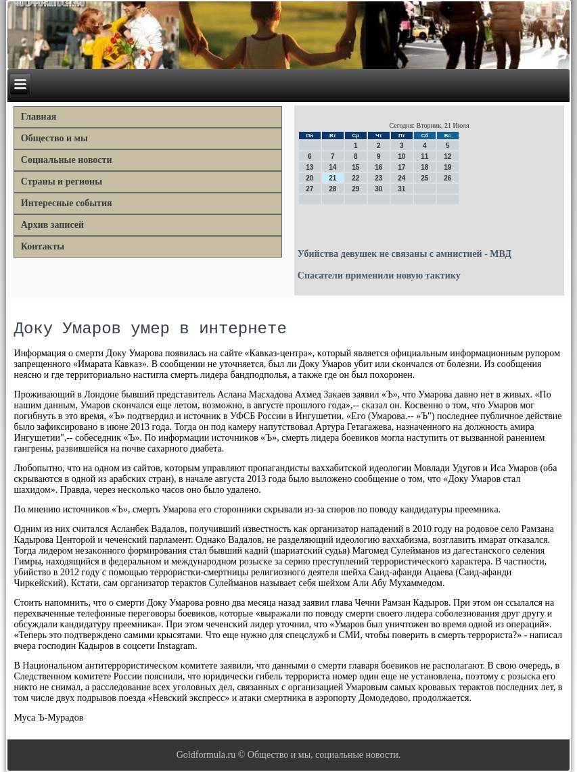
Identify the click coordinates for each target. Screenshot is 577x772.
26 (447, 178)
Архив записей (52, 225)
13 (309, 167)
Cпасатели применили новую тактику (379, 275)
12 (447, 156)
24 (401, 178)
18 (424, 167)
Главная (38, 117)
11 (424, 156)
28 (332, 189)
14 (332, 167)
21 (332, 178)
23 (378, 178)
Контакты (42, 246)
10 (401, 156)
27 (309, 189)
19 (447, 167)
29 (355, 189)
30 (378, 189)
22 (355, 178)
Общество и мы (54, 138)
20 (309, 178)
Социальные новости (66, 160)
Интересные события (66, 203)
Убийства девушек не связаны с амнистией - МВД (404, 254)
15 (355, 167)
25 (424, 178)
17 (401, 167)
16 (378, 167)
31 (401, 189)
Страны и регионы (61, 181)
